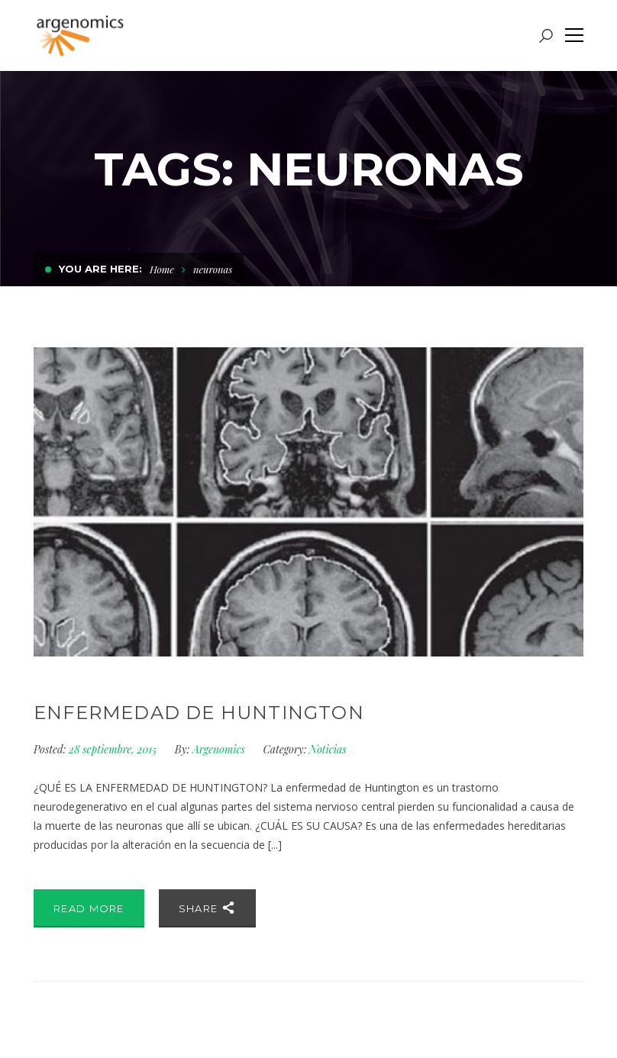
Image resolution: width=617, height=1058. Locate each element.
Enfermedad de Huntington (199, 713)
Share (207, 907)
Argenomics (218, 749)
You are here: (100, 269)
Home (162, 269)
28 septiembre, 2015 (114, 749)
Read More (88, 908)
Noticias (328, 749)
